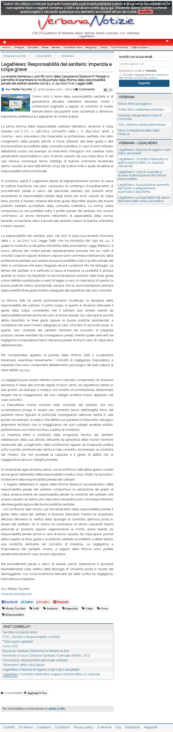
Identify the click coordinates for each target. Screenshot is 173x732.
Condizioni (62, 727)
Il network (104, 727)
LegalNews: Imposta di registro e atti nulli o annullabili (40, 669)
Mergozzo (91, 47)
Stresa (44, 47)
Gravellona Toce (72, 47)
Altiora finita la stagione (134, 104)
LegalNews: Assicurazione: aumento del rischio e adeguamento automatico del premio (144, 188)
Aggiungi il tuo (36, 692)
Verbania (6, 47)
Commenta (84, 89)
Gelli (35, 608)
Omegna (19, 47)
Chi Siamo (25, 727)
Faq (118, 727)
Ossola (103, 47)
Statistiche (132, 727)
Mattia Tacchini (15, 608)
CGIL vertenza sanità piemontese (142, 125)
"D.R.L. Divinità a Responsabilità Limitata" (31, 637)
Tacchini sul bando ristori (20, 632)
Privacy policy (84, 727)
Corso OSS (10, 646)
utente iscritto (56, 708)
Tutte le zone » (140, 47)
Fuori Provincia (119, 47)
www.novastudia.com (16, 594)
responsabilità (14, 614)
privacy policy (148, 77)
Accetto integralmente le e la (144, 76)
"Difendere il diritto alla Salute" (23, 665)
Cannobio (32, 47)
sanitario (52, 608)
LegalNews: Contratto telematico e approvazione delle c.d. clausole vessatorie (51, 675)
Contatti (9, 727)
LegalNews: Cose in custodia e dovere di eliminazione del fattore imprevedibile (142, 175)
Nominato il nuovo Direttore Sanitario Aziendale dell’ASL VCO (46, 655)
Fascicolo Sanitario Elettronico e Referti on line (35, 651)
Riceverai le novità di (137, 70)
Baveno (56, 47)
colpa (88, 608)
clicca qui (106, 8)
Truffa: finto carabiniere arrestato (141, 109)
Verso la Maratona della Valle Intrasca (138, 132)
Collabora (44, 727)
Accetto (145, 12)
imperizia (71, 608)
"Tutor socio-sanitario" (18, 641)
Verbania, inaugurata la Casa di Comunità (139, 117)
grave (104, 608)
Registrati (150, 727)
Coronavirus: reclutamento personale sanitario (35, 660)
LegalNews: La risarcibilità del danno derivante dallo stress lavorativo (144, 199)
